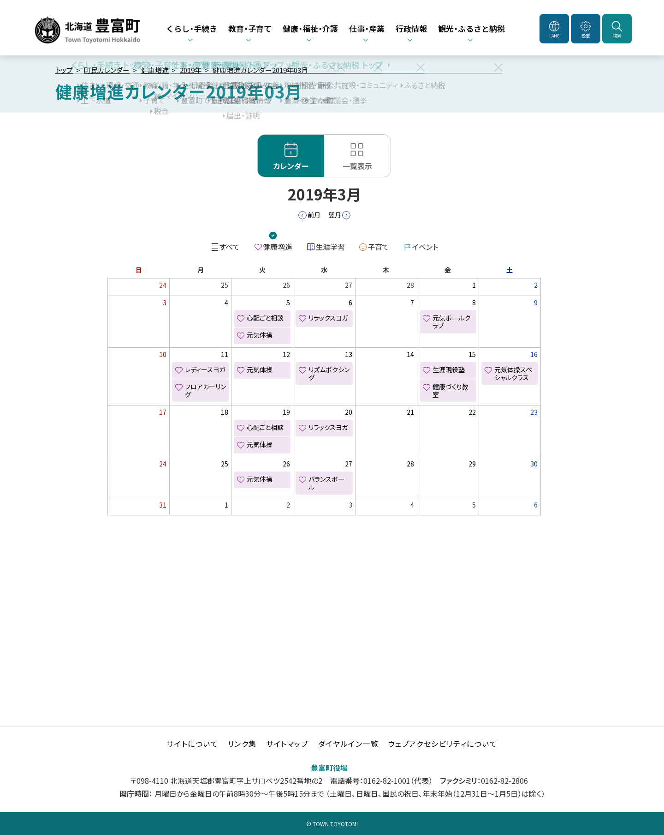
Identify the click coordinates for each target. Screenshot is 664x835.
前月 (314, 214)
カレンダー (290, 165)
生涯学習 (330, 246)
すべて (229, 246)
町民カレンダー (107, 70)
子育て (378, 246)
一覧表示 (357, 165)
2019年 (191, 70)
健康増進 (155, 70)
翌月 (334, 214)
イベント (425, 246)
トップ (64, 70)
